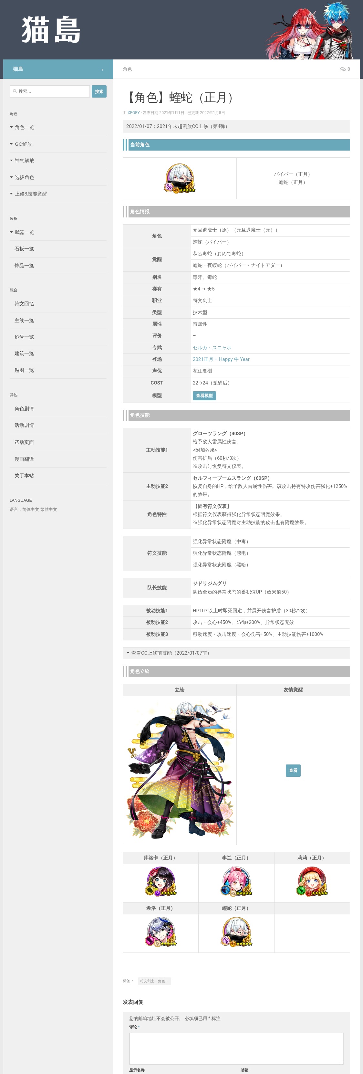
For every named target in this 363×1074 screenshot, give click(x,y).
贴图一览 (22, 370)
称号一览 (22, 337)
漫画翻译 (22, 459)
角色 (127, 69)
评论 (134, 1027)
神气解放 (24, 160)
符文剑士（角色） (154, 981)
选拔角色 (24, 177)
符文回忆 (22, 303)
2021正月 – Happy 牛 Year (221, 359)
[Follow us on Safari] (102, 69)
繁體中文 (48, 509)
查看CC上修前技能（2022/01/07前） (171, 653)
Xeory (134, 113)
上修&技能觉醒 (31, 193)
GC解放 (23, 144)
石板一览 (22, 248)
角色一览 (24, 127)
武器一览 (24, 232)
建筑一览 (22, 353)
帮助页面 (22, 442)
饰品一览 (22, 265)
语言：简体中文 (24, 509)
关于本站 (22, 475)
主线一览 (22, 320)
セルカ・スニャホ (212, 348)
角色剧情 (22, 408)
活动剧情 (22, 425)
